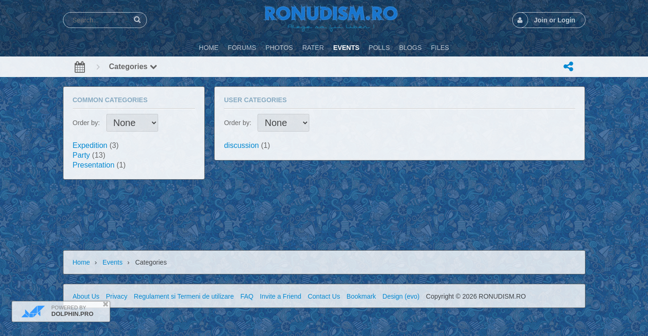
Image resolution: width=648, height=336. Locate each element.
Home (81, 262)
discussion (241, 145)
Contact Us (324, 296)
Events (113, 262)
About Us (86, 296)
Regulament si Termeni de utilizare (184, 296)
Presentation (94, 165)
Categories (133, 66)
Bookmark (361, 296)
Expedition (90, 145)
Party (81, 155)
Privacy (116, 296)
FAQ (246, 296)
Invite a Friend (280, 296)
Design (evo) (401, 296)
